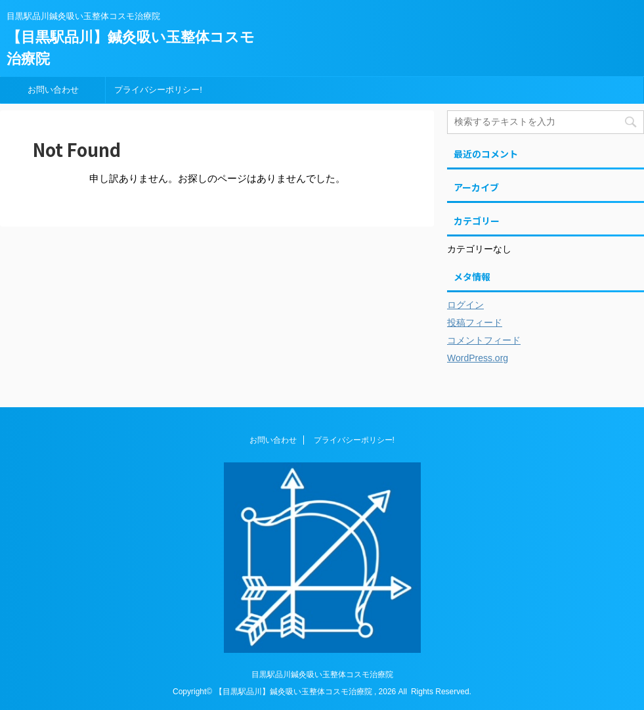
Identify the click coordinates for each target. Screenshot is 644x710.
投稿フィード (474, 322)
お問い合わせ (53, 90)
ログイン (465, 305)
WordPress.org (477, 358)
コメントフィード (484, 340)
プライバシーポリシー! (158, 90)
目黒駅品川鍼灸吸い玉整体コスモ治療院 (322, 674)
